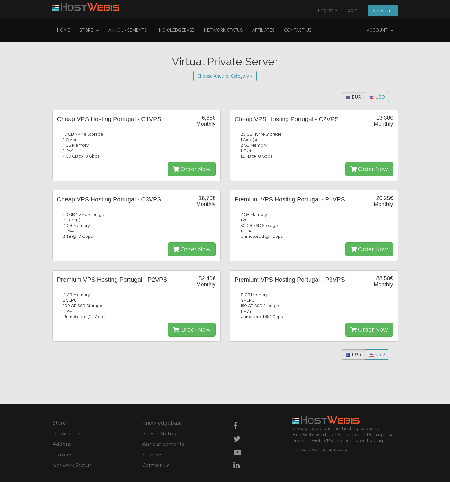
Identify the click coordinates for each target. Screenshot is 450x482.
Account (380, 30)
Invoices (62, 455)
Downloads (66, 434)
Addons (62, 444)
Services (152, 455)
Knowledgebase (175, 30)
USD (377, 97)
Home (63, 30)
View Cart (383, 10)
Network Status (223, 30)
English (328, 10)
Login (351, 10)
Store (89, 30)
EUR (353, 97)
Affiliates (263, 30)
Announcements (127, 30)
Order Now (191, 169)
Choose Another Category (225, 76)
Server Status (159, 434)
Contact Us (297, 30)
